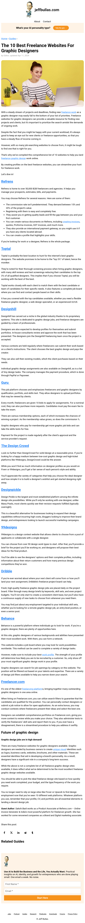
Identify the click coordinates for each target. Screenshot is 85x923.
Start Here (42, 897)
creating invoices (71, 221)
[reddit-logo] (26, 832)
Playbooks (42, 914)
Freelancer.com (13, 682)
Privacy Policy (72, 914)
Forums (62, 914)
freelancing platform (32, 689)
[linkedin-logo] (19, 832)
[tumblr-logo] (33, 832)
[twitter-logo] (12, 832)
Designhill (8, 309)
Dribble (6, 571)
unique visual (59, 749)
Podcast (16, 914)
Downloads (53, 914)
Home (4, 38)
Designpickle (11, 490)
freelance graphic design (13, 158)
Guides (12, 38)
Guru (5, 383)
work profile (48, 654)
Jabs (9, 914)
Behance (7, 618)
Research (33, 914)
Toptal (6, 249)
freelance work (68, 112)
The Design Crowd (15, 446)
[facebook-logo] (5, 832)
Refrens (7, 181)
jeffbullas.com (47, 10)
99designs (9, 527)
